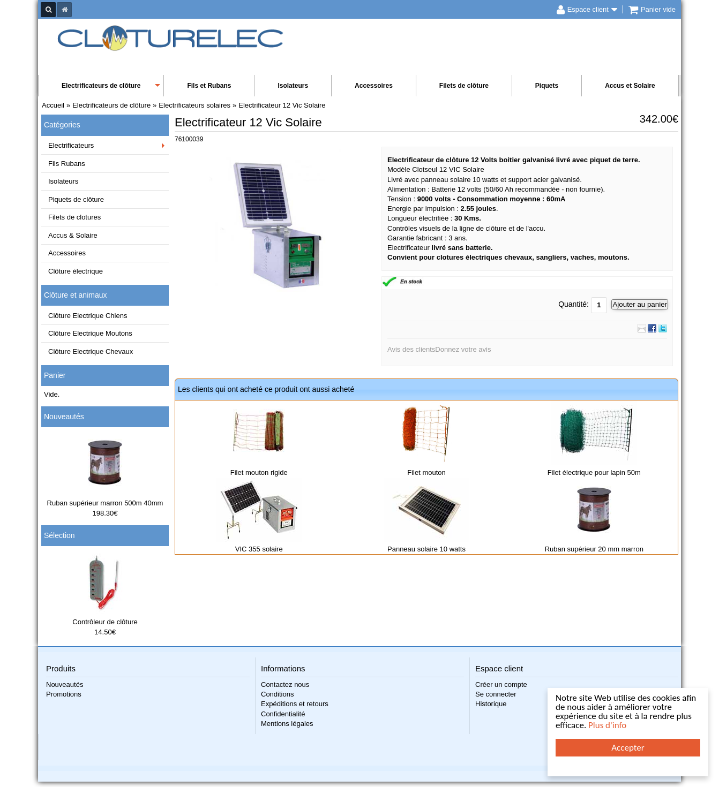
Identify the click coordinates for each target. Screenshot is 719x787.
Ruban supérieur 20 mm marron (594, 549)
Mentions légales (287, 724)
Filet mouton (426, 472)
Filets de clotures (74, 217)
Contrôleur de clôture (104, 622)
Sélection (59, 535)
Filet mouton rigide (259, 472)
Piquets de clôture (76, 199)
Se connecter (495, 694)
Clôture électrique (75, 271)
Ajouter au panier (639, 304)
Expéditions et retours (294, 704)
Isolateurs (293, 85)
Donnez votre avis (463, 349)
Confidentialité (283, 714)
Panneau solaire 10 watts (426, 549)
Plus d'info (607, 725)
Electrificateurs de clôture (101, 85)
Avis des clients (411, 349)
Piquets (546, 85)
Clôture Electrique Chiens (87, 316)
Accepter (627, 747)
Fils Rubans (66, 164)
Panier (54, 375)
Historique (491, 704)
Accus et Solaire (630, 85)
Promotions (63, 694)
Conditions (277, 694)
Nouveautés (64, 416)
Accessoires (374, 85)
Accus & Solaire (73, 235)
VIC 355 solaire (259, 549)
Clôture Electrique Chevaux (90, 351)
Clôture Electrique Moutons (90, 333)
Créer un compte (501, 684)
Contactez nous (285, 684)
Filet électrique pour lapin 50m (594, 472)
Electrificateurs (71, 145)
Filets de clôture (464, 85)
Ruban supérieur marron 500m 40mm (105, 503)
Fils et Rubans (209, 85)
